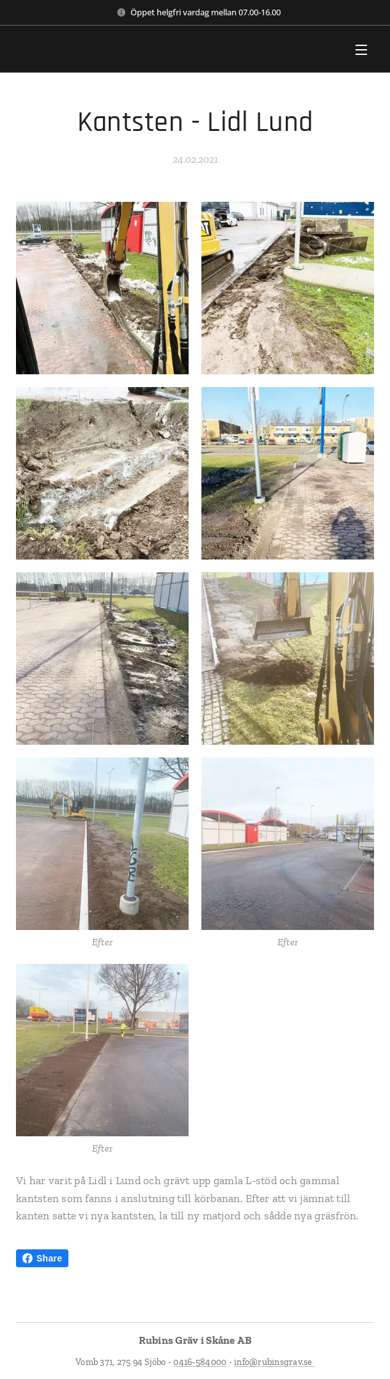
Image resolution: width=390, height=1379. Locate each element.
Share (42, 1258)
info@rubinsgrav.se (274, 1362)
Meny (361, 49)
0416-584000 (199, 1362)
